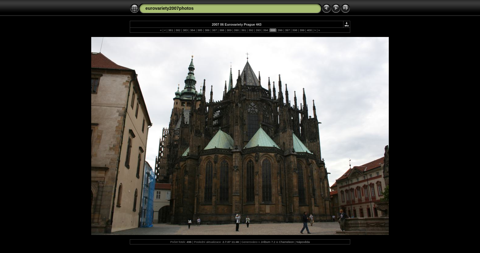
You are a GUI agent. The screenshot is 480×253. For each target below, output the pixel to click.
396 (280, 30)
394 (265, 30)
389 (229, 30)
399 (302, 30)
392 (251, 30)
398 (294, 30)
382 (178, 30)
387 (214, 30)
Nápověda (303, 242)
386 (207, 30)
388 (222, 30)
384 (192, 30)
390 (236, 30)
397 (287, 30)
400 (309, 30)
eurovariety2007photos (169, 8)
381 (170, 30)
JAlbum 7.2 (268, 242)
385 (200, 30)
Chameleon (286, 242)
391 (243, 30)
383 (185, 30)
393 (258, 30)
